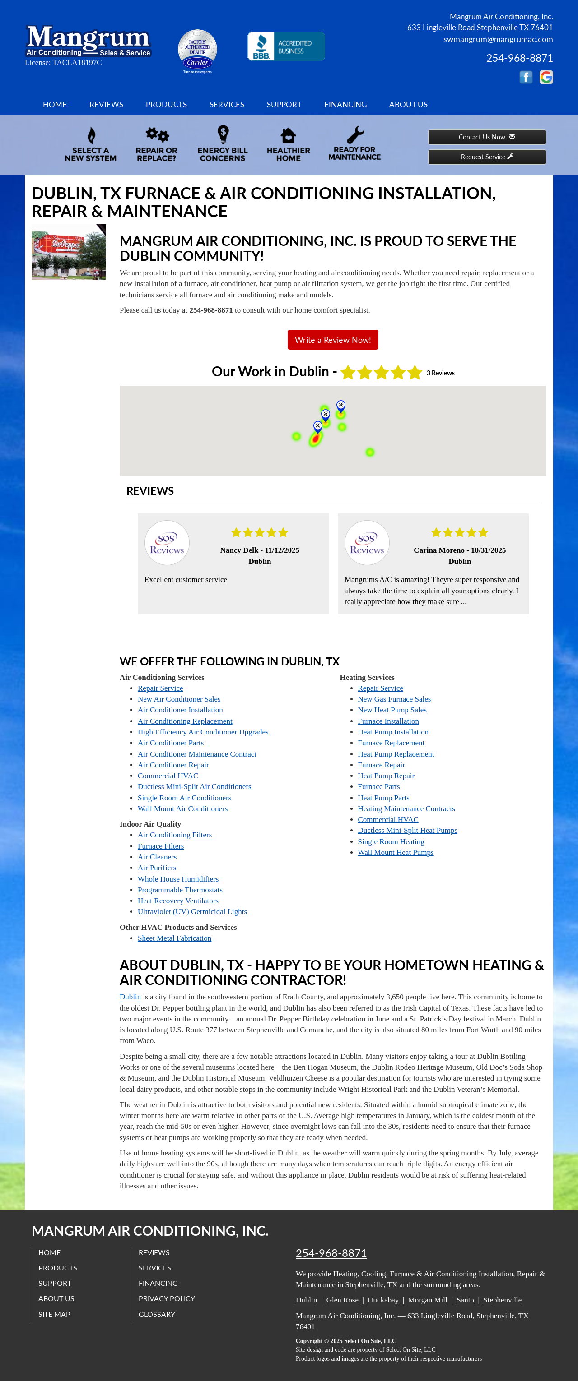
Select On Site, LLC (370, 1341)
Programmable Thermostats (180, 890)
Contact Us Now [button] (487, 137)
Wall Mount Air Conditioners (183, 808)
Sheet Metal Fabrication (174, 938)
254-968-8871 (331, 1253)
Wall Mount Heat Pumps (396, 852)
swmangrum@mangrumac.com (498, 39)
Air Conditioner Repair (173, 765)
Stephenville (502, 1300)
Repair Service (160, 688)
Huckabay (383, 1300)
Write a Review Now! (333, 340)
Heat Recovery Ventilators (178, 900)
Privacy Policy (167, 1298)
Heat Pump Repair (386, 775)
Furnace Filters (161, 846)
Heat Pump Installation (393, 732)
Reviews (106, 104)
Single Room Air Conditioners (184, 798)
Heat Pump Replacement (396, 754)
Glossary (157, 1313)
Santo (465, 1300)
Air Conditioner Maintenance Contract (197, 754)
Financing (345, 104)
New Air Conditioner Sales (179, 699)
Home (55, 104)
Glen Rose (342, 1300)
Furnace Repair (381, 765)
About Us (408, 104)
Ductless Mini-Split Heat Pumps (408, 830)
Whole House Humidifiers (178, 879)
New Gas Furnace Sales (394, 699)
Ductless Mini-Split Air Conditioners (195, 786)
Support (284, 104)
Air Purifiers (157, 868)
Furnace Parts (379, 786)
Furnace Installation (389, 721)
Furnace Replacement (391, 743)
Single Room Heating (391, 841)
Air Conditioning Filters (175, 835)
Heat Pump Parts (384, 798)
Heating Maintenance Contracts (406, 808)
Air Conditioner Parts (171, 743)
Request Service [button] (487, 157)
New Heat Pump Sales (392, 710)
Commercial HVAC (168, 775)
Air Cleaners (157, 857)
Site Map (55, 1313)
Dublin (130, 997)
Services (227, 104)
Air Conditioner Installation (180, 710)
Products (166, 104)
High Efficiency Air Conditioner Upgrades (203, 732)
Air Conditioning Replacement (185, 721)
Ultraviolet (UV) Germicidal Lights (192, 911)
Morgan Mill (427, 1300)
